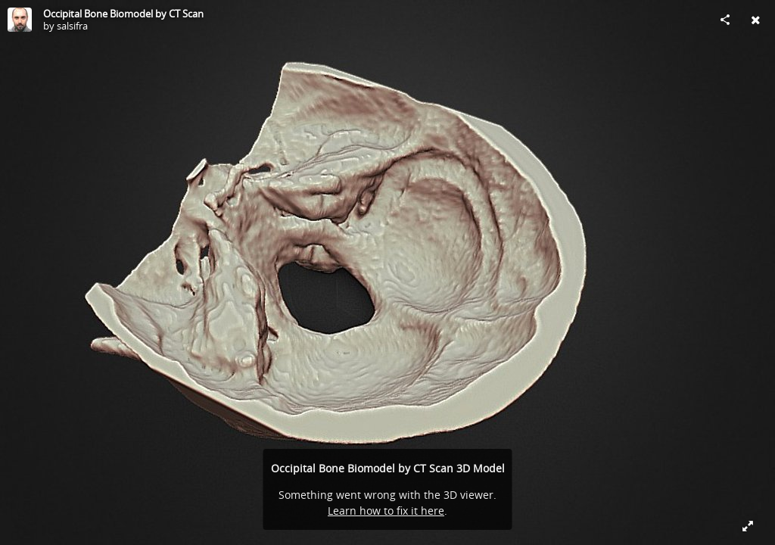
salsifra (72, 26)
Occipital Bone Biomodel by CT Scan (123, 13)
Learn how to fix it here (386, 510)
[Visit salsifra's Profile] (20, 20)
